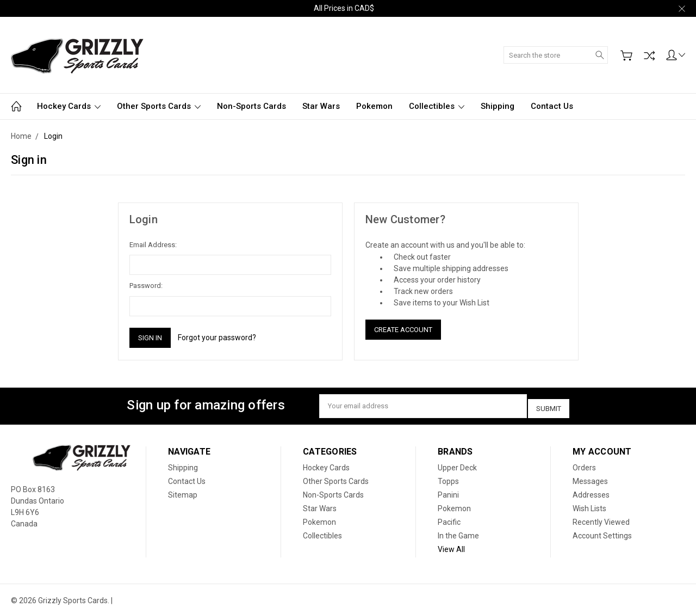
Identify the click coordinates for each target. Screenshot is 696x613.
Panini (448, 491)
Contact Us (552, 106)
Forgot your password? (217, 337)
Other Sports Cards (159, 106)
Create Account (403, 330)
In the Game (458, 532)
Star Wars (321, 106)
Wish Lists (589, 504)
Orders (584, 463)
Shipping (497, 106)
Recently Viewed (601, 518)
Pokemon (374, 106)
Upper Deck (457, 463)
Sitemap (182, 491)
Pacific (449, 518)
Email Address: (153, 245)
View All (451, 545)
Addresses (591, 491)
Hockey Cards (69, 106)
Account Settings (602, 532)
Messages (590, 477)
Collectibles (436, 106)
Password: (146, 285)
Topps (448, 477)
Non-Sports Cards (251, 106)
